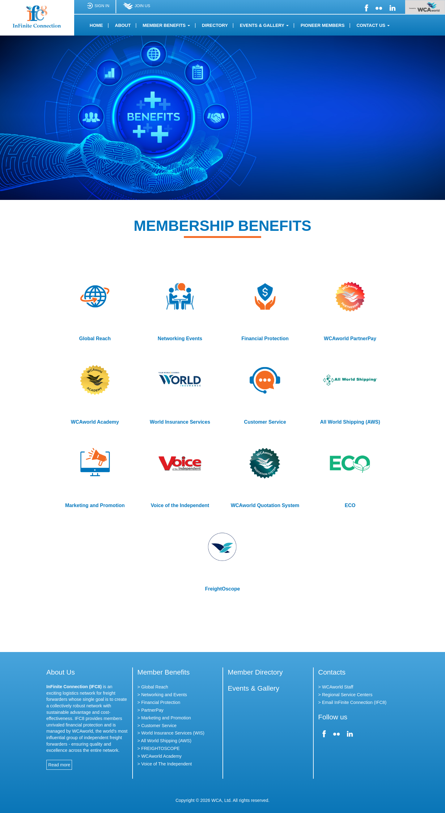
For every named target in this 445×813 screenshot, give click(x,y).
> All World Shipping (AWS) (165, 740)
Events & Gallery (253, 688)
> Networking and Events (162, 694)
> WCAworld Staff (335, 686)
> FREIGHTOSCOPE (159, 748)
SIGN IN (98, 8)
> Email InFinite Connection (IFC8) (352, 702)
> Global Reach (153, 686)
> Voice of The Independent (165, 763)
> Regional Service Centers (345, 694)
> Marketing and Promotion (164, 717)
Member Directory (255, 672)
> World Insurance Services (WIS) (171, 732)
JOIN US (136, 8)
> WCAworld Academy (160, 756)
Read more (59, 764)
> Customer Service (157, 725)
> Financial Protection (159, 702)
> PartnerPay (150, 710)
